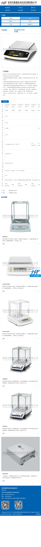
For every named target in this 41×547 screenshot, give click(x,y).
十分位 (29, 18)
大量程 (10, 18)
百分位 (10, 21)
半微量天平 (29, 24)
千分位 (29, 21)
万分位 (10, 24)
